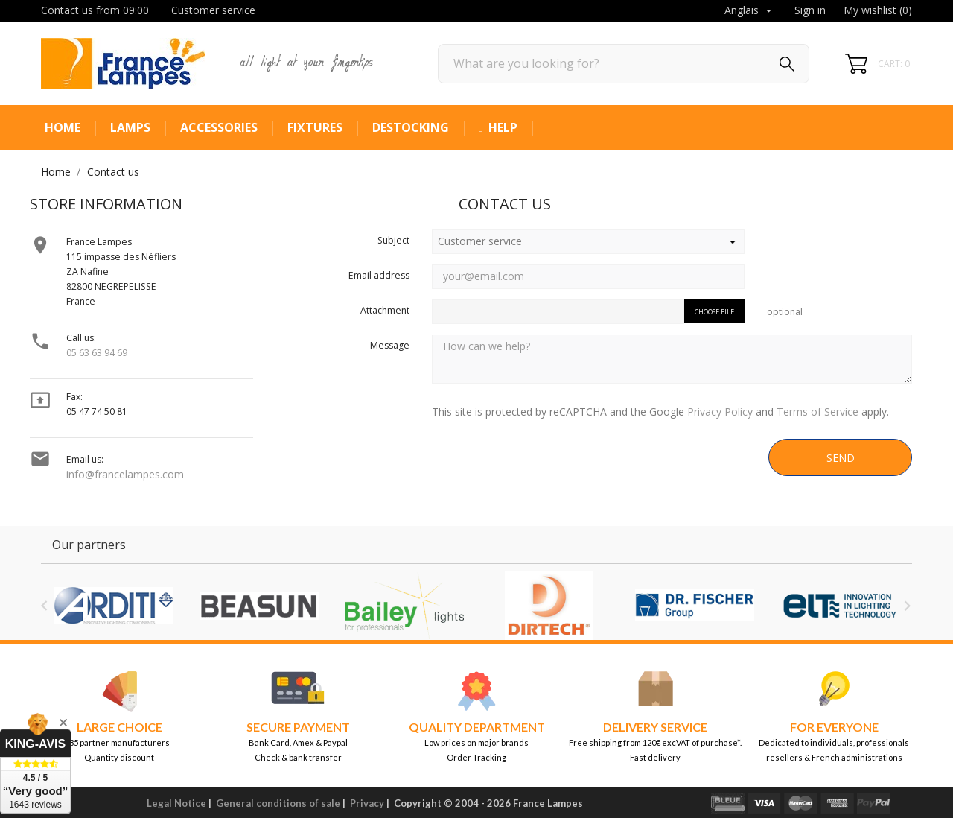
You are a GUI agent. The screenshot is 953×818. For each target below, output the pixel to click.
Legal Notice (176, 803)
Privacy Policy (720, 412)
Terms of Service (817, 412)
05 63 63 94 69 (96, 352)
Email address (378, 275)
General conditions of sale (278, 803)
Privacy (367, 803)
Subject (393, 240)
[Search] (623, 63)
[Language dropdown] (749, 11)
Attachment (384, 310)
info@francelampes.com (125, 474)
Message (389, 345)
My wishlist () (878, 10)
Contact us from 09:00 (95, 10)
